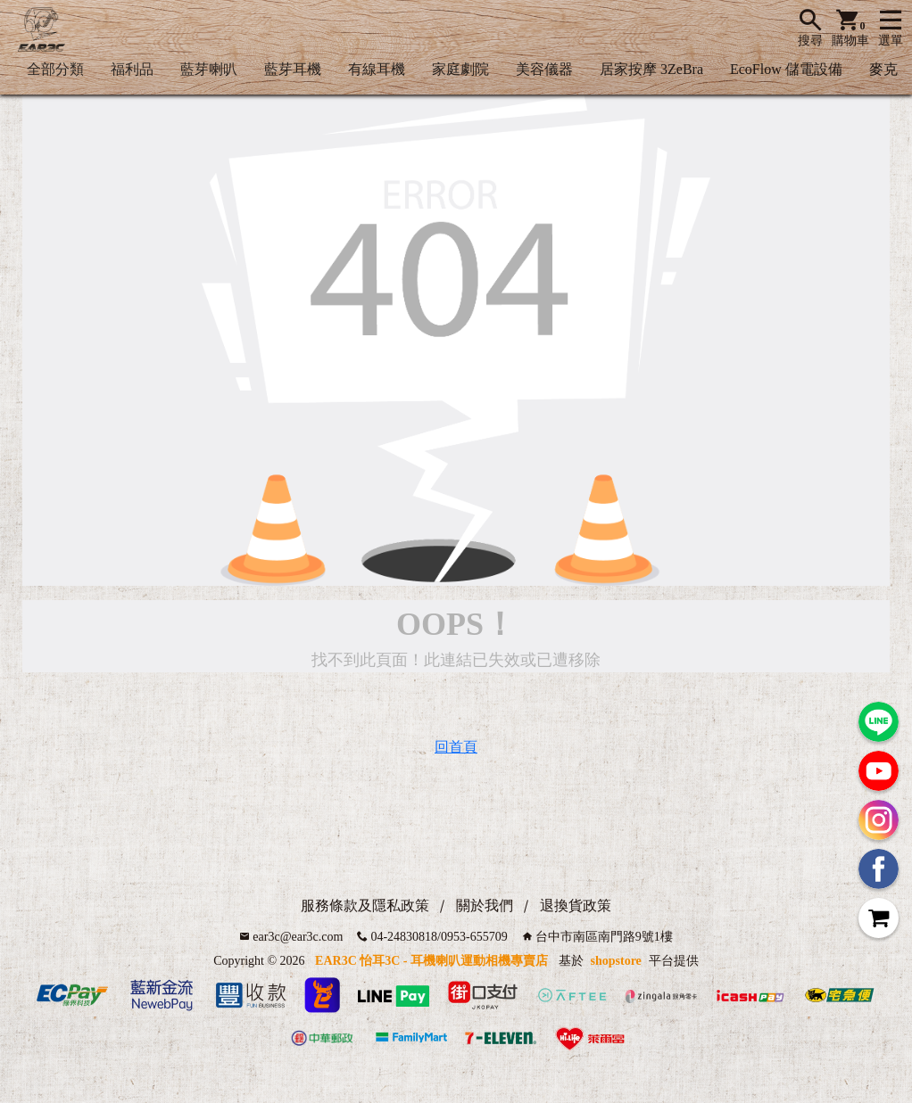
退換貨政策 (575, 905)
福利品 (132, 69)
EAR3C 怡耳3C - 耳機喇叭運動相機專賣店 (431, 960)
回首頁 (456, 746)
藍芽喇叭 (208, 69)
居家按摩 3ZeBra (651, 69)
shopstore (616, 960)
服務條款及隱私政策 (365, 905)
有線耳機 (376, 69)
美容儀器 (544, 69)
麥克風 (890, 69)
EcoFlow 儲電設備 (786, 69)
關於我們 (484, 905)
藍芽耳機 (292, 69)
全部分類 (55, 69)
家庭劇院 (460, 69)
